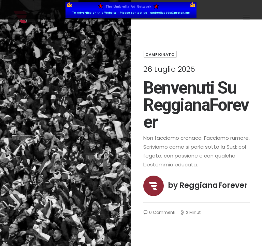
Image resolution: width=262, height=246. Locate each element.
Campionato (160, 54)
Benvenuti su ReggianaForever (196, 105)
